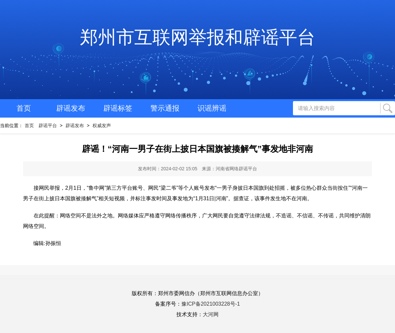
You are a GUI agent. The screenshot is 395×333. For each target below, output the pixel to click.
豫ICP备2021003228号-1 (210, 304)
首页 (23, 108)
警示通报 (164, 108)
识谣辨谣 (212, 108)
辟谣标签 (117, 108)
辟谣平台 (48, 125)
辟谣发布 (70, 108)
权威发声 (101, 125)
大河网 (211, 314)
